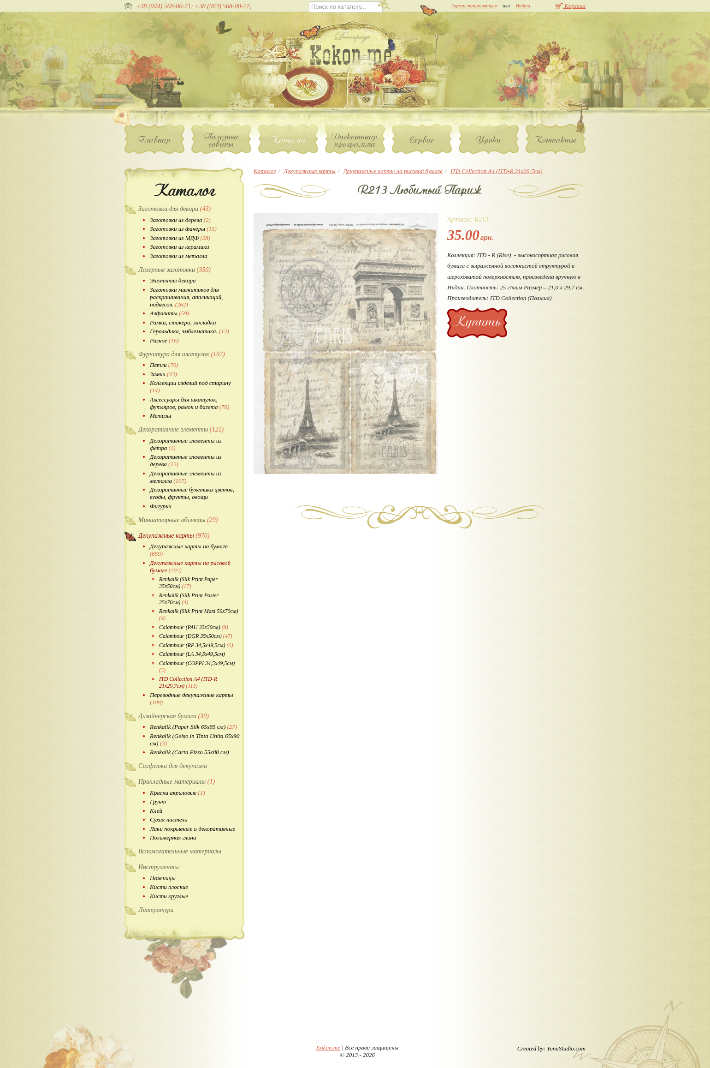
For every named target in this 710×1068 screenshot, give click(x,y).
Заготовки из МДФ (180, 237)
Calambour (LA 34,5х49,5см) (192, 654)
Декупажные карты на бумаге (189, 550)
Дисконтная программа (355, 140)
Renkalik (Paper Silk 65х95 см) (193, 726)
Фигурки (161, 506)
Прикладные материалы (176, 781)
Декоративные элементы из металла (185, 477)
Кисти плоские (169, 886)
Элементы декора (172, 280)
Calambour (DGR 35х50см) (195, 636)
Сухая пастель (168, 819)
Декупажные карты (173, 535)
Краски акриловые (177, 792)
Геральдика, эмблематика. (189, 331)
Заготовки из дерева (180, 219)
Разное (164, 340)
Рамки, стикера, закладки (183, 322)
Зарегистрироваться (474, 5)
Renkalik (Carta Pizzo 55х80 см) (189, 752)
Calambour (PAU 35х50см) (193, 627)
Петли (164, 364)
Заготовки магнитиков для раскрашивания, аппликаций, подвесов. (186, 297)
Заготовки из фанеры (183, 228)
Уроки (489, 139)
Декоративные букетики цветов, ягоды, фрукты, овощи (192, 493)
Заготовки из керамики (179, 246)
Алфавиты (169, 313)
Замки (163, 374)
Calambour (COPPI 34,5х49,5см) (197, 666)
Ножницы (163, 878)
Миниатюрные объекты (178, 519)
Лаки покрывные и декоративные (192, 828)
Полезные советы (221, 140)
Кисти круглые (169, 896)
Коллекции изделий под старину (190, 386)
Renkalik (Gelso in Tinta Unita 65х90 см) (195, 739)
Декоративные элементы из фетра (185, 444)
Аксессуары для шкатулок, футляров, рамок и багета (189, 403)
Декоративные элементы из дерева (185, 460)
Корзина (570, 5)
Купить (477, 321)
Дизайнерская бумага (173, 716)
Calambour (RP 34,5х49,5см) (196, 645)
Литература (156, 909)
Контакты (555, 139)
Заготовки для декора (174, 208)
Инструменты (158, 867)
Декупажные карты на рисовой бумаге (190, 566)
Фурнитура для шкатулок (181, 354)
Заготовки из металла (178, 255)
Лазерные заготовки (174, 269)
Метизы (160, 415)
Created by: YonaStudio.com (551, 1048)
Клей (156, 810)
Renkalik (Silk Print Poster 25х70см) (189, 599)
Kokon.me (328, 1047)
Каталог (288, 139)
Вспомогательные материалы (179, 851)
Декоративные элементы (181, 429)
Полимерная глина (173, 837)
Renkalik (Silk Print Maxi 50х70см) (198, 614)
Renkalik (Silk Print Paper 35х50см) (188, 582)
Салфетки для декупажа (172, 765)
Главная (154, 139)
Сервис (422, 139)
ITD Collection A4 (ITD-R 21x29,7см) (188, 682)
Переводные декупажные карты (191, 698)
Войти (523, 5)
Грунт (158, 801)
